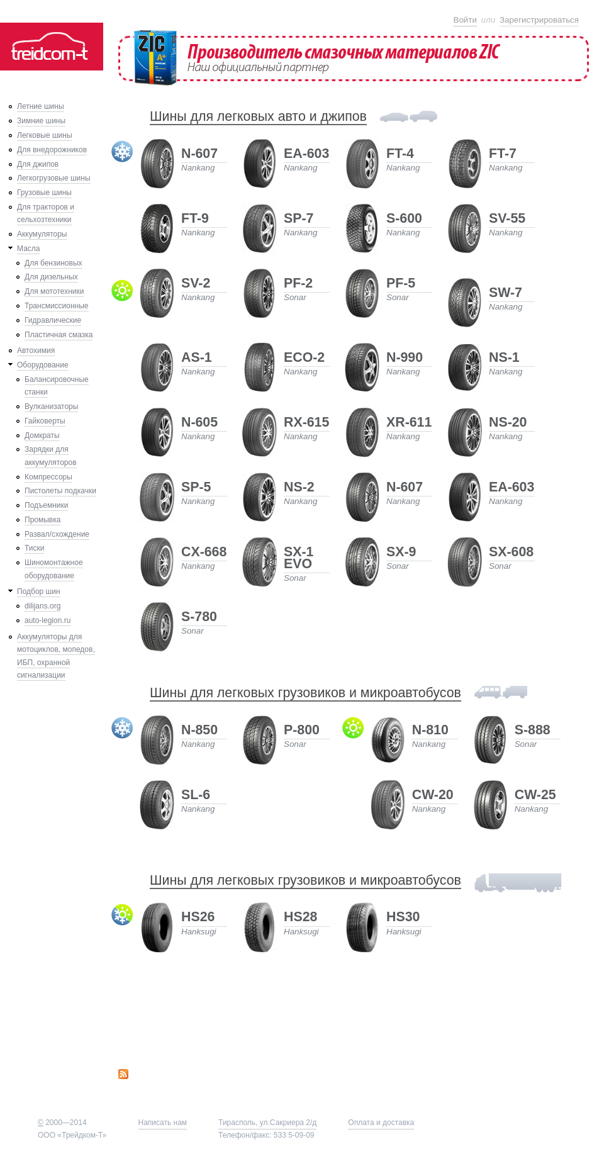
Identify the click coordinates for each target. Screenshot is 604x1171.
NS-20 (508, 423)
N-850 (199, 730)
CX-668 (203, 552)
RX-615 (306, 423)
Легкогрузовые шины (54, 178)
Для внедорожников (52, 149)
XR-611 (409, 423)
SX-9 (401, 552)
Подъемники (46, 505)
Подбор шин (38, 591)
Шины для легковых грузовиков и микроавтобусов (305, 692)
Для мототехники (54, 291)
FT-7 (503, 154)
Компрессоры (48, 477)
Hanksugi (198, 931)
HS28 (300, 917)
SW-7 (505, 293)
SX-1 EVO (298, 558)
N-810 (430, 730)
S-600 (404, 219)
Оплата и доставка (381, 1122)
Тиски (34, 548)
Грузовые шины (44, 192)
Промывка (42, 519)
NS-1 (504, 358)
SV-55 (507, 219)
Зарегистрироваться (539, 20)
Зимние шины (41, 120)
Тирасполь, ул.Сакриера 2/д (267, 1122)
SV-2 (195, 284)
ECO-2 (304, 358)
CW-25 (535, 795)
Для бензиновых (53, 263)
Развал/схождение (57, 534)
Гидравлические (53, 320)
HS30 (403, 917)
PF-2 (298, 284)
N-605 (199, 423)
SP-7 (298, 219)
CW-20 (433, 795)
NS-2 (299, 488)
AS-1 (196, 358)
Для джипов (38, 164)
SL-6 (195, 795)
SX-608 (511, 552)
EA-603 (306, 154)
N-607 (199, 154)
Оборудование (43, 365)
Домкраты (42, 435)
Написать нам (162, 1122)
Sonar (295, 297)
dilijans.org (42, 606)
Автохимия (36, 350)
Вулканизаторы (51, 406)
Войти (465, 20)
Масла (28, 248)
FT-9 (195, 219)
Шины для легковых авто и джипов (258, 116)
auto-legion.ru (47, 620)
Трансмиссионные (57, 305)
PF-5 (400, 284)
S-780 (199, 617)
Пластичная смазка (58, 334)
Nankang (198, 167)
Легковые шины (44, 135)
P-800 (302, 730)
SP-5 (196, 488)
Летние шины (40, 106)
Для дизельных (51, 276)
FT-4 (400, 154)
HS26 (198, 917)
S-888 (533, 730)
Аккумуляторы (42, 234)
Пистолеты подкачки (60, 490)
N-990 (404, 358)
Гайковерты (45, 421)
